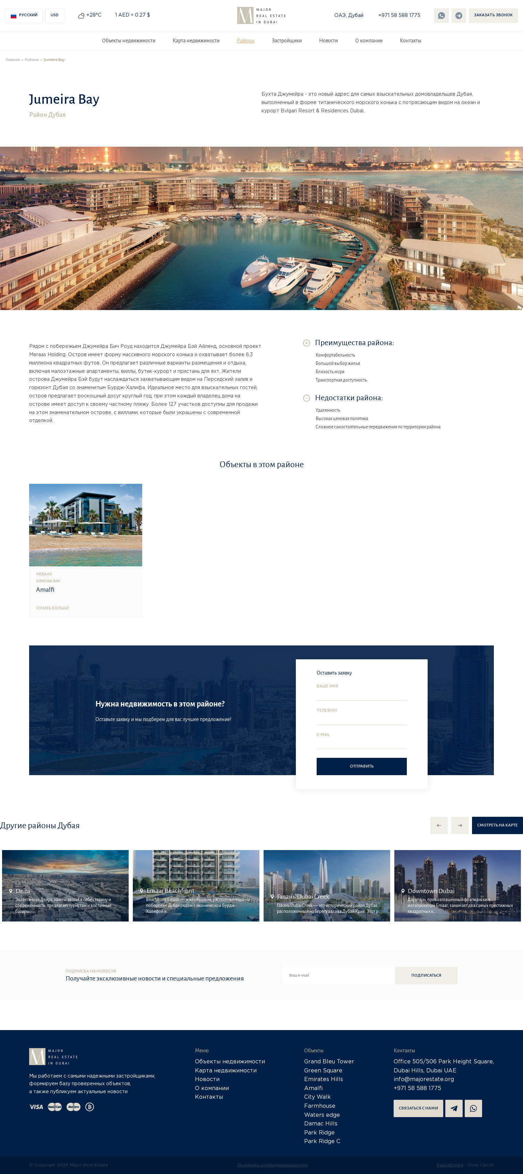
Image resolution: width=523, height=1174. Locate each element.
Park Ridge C (322, 1141)
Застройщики (287, 40)
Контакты (410, 40)
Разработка (450, 1165)
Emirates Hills (323, 1079)
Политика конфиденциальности (273, 1165)
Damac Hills (320, 1123)
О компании (369, 40)
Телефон (327, 710)
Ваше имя (327, 686)
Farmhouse (319, 1106)
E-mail (323, 735)
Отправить (362, 766)
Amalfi (313, 1088)
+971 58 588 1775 (399, 16)
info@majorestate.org (424, 1079)
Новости (328, 40)
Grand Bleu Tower (329, 1061)
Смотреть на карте (497, 825)
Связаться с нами (418, 1108)
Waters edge (322, 1115)
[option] (65, 886)
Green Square (323, 1070)
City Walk (317, 1097)
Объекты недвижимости (128, 40)
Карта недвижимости (196, 40)
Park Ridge (319, 1133)
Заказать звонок (493, 15)
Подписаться (426, 975)
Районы (246, 40)
